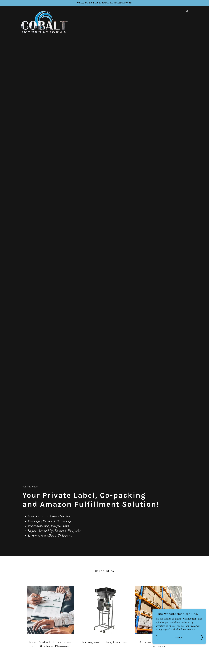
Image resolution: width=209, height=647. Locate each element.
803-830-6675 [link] (30, 487)
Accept (179, 637)
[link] (44, 11)
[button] (187, 11)
